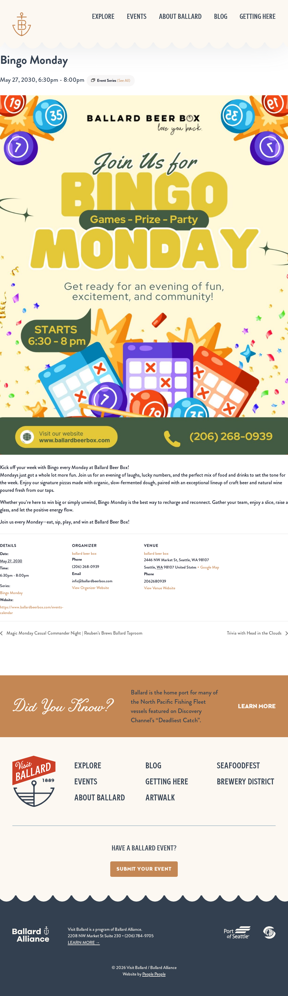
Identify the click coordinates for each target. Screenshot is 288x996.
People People (154, 974)
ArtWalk (160, 797)
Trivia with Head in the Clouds (255, 633)
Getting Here (258, 16)
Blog (220, 16)
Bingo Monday (11, 593)
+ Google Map (208, 567)
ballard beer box (84, 553)
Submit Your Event (144, 869)
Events (137, 16)
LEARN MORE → (84, 943)
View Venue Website (159, 588)
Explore (103, 16)
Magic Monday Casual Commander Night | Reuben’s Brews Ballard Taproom (73, 633)
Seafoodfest (238, 765)
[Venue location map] (258, 572)
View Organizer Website (90, 587)
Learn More (257, 706)
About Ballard (180, 16)
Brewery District (245, 781)
